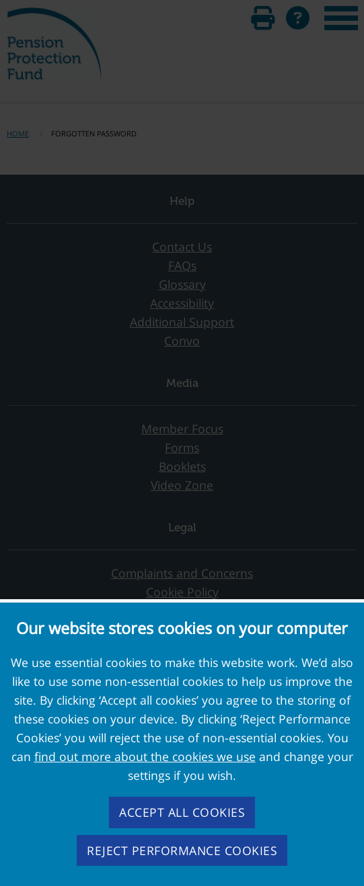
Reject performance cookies (182, 850)
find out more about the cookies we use (145, 756)
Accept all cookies (182, 812)
